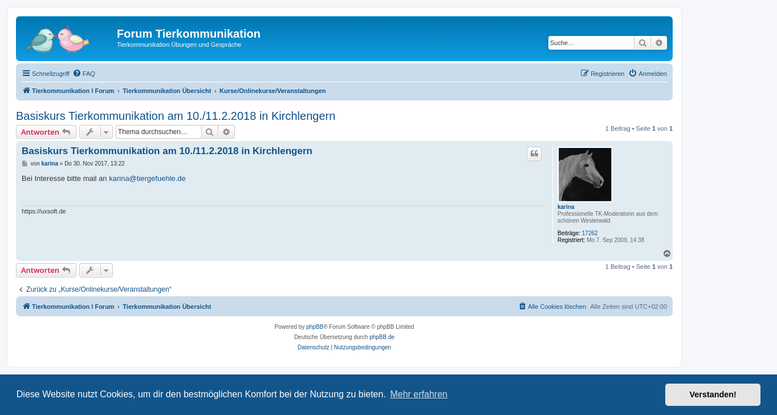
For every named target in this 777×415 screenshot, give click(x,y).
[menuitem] (83, 73)
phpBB (314, 327)
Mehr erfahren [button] (419, 394)
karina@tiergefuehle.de (147, 178)
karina (566, 207)
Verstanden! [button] (713, 394)
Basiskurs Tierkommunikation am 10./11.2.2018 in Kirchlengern (175, 116)
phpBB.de (381, 337)
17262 (590, 233)
